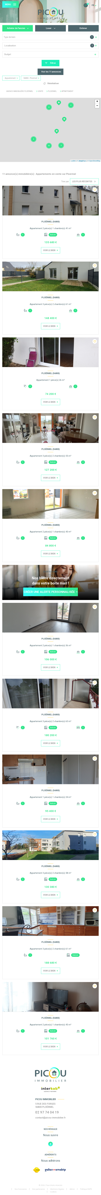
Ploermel (52, 91)
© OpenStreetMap (94, 161)
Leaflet (73, 161)
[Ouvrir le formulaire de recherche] (50, 63)
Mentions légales (57, 1189)
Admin (72, 1189)
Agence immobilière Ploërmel (19, 91)
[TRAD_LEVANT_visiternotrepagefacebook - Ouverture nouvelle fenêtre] (50, 1144)
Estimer (83, 28)
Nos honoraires (21, 1189)
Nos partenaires (38, 1189)
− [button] (97, 106)
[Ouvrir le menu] (10, 4)
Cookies (53, 1192)
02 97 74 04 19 (47, 1112)
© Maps (81, 161)
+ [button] (97, 102)
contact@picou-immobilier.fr (50, 1117)
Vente (40, 91)
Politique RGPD (86, 1189)
